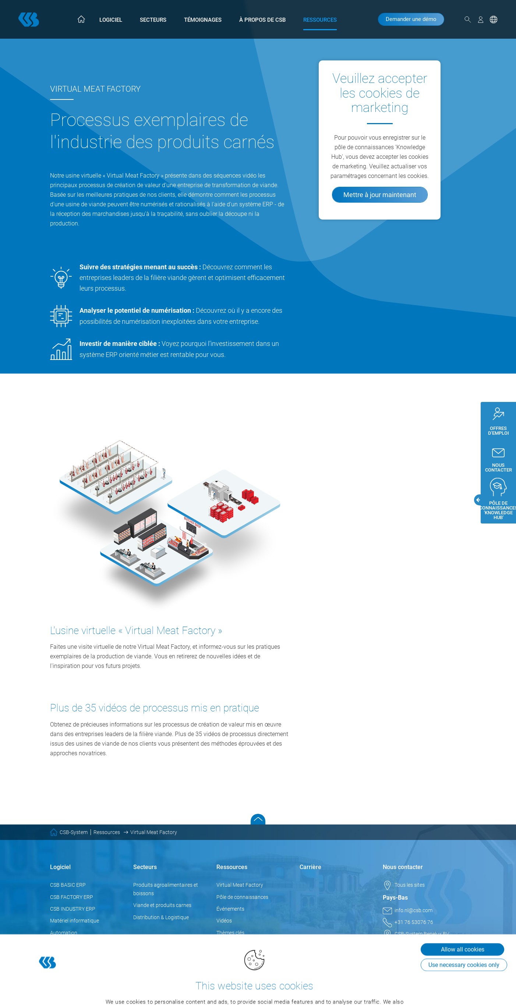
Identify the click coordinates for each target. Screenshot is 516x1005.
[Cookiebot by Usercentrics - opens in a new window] (47, 990)
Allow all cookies (462, 897)
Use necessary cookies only (463, 912)
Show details (112, 990)
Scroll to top (258, 819)
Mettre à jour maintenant (379, 195)
